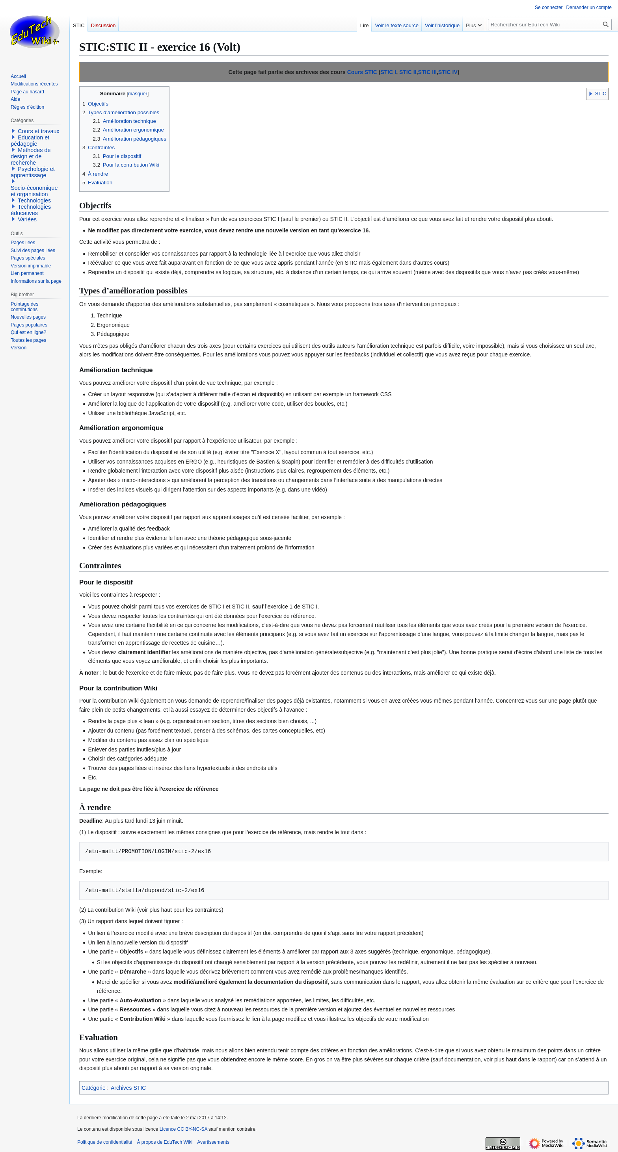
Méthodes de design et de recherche (30, 156)
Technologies (34, 200)
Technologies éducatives (31, 210)
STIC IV (448, 72)
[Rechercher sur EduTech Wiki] (550, 24)
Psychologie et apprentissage (33, 172)
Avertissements (213, 1142)
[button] (591, 93)
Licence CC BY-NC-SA (183, 1129)
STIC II (408, 72)
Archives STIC (128, 1088)
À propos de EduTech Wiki (164, 1142)
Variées (27, 219)
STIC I (388, 72)
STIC (601, 93)
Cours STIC (362, 72)
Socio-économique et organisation (34, 191)
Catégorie (94, 1088)
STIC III (427, 72)
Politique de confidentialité (104, 1142)
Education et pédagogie (30, 140)
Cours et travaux (39, 131)
